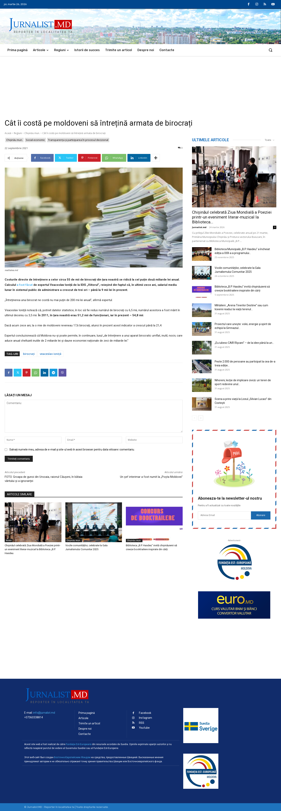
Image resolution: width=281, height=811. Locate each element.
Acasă (8, 133)
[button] (270, 50)
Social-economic (35, 140)
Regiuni (18, 133)
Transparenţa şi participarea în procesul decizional (78, 140)
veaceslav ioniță (50, 354)
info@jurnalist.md (44, 712)
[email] (224, 515)
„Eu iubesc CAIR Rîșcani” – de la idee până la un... (244, 342)
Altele (9, 540)
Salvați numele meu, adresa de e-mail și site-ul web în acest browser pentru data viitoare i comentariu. (72, 449)
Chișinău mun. (32, 133)
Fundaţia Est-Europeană (79, 744)
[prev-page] (194, 418)
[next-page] (200, 418)
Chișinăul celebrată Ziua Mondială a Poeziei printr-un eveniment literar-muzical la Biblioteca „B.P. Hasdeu (32, 549)
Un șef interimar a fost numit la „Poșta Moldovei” (151, 477)
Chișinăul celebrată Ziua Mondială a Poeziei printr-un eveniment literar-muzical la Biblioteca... (232, 217)
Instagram (145, 718)
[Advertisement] (140, 85)
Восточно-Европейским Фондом (72, 757)
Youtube (144, 727)
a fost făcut (25, 285)
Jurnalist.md (199, 227)
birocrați (29, 354)
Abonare (260, 515)
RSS (141, 723)
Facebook (145, 713)
